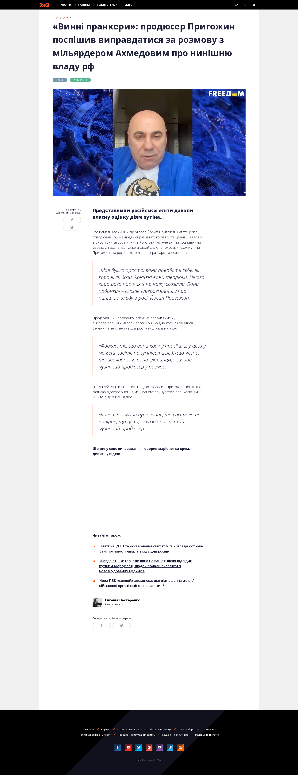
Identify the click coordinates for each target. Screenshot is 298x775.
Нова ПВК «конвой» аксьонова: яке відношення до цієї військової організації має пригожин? (146, 583)
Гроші (59, 80)
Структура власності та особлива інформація (144, 729)
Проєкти (65, 5)
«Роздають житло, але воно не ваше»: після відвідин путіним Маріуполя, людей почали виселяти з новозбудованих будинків (145, 565)
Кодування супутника (175, 734)
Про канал (88, 729)
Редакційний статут (207, 734)
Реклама (211, 729)
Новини (84, 5)
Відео (128, 5)
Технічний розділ (188, 729)
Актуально (80, 80)
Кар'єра (105, 729)
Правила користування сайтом (136, 734)
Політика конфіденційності (95, 734)
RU (244, 5)
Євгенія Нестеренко (122, 600)
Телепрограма (107, 5)
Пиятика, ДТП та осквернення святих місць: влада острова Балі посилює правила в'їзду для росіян (151, 548)
